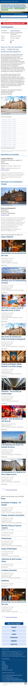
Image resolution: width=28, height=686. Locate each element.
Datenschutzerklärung (8, 8)
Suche (13, 19)
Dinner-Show (9, 656)
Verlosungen (19, 654)
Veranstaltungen (8, 19)
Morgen (3, 663)
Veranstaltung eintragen (7, 670)
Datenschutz (11, 683)
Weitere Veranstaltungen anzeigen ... (8, 148)
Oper (9, 651)
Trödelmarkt (4, 653)
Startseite (2, 19)
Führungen (4, 656)
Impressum (17, 683)
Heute (23, 653)
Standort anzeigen (5, 170)
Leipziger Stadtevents (22, 19)
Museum (7, 653)
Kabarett (10, 654)
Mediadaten (5, 683)
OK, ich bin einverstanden (20, 8)
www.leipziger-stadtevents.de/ (13, 166)
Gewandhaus (13, 652)
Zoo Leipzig (22, 656)
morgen (18, 14)
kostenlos (4, 664)
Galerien (17, 653)
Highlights (13, 653)
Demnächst (4, 652)
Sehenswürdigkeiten (15, 656)
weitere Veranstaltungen (9, 490)
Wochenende (20, 653)
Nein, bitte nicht (4, 10)
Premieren (3, 654)
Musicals (7, 654)
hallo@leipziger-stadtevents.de (12, 168)
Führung (16, 19)
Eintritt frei (18, 651)
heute (15, 14)
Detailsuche (4, 668)
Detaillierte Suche (24, 14)
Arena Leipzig (10, 653)
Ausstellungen (14, 654)
